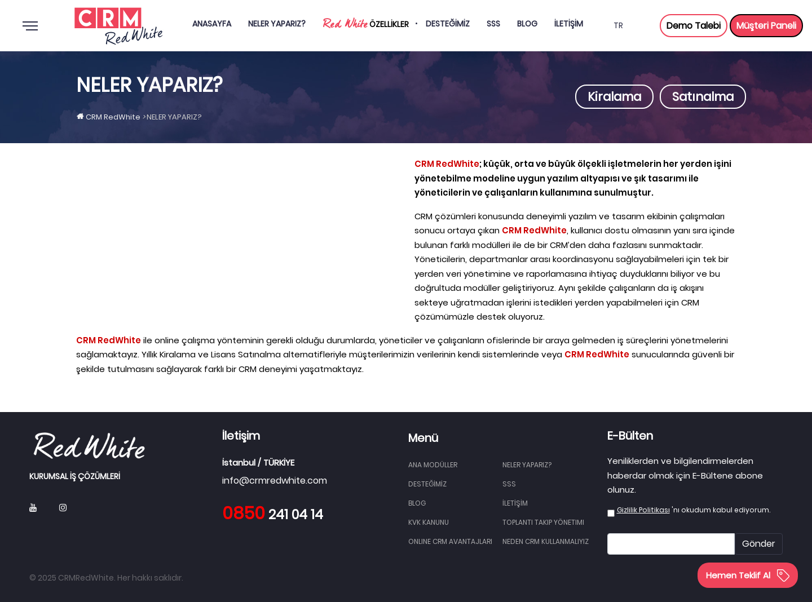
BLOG (417, 503)
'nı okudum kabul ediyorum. (693, 510)
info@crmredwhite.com (274, 480)
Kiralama (614, 96)
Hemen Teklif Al (747, 575)
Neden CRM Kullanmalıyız (545, 541)
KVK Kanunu (428, 522)
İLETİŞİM (515, 503)
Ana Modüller (432, 465)
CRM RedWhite (113, 117)
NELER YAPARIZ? (526, 465)
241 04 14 (272, 515)
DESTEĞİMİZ (427, 484)
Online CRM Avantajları (450, 541)
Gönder (758, 543)
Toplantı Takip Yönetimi (543, 522)
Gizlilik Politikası (643, 510)
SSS (509, 484)
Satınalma (703, 96)
